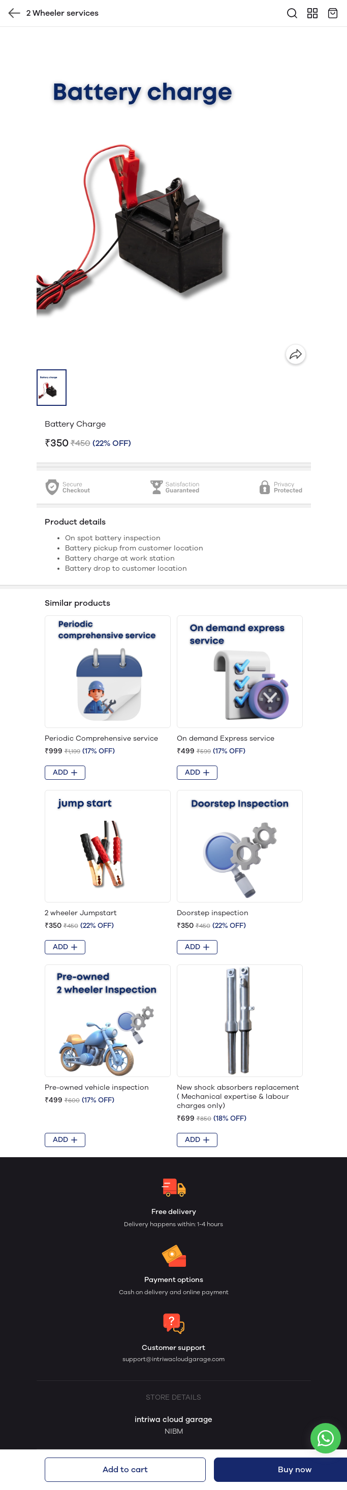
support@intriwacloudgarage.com (173, 1359)
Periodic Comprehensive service (101, 738)
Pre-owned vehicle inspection (97, 1087)
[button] (52, 387)
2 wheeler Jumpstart (81, 913)
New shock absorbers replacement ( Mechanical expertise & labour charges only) (238, 1096)
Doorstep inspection (212, 913)
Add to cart (125, 1469)
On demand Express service (225, 738)
